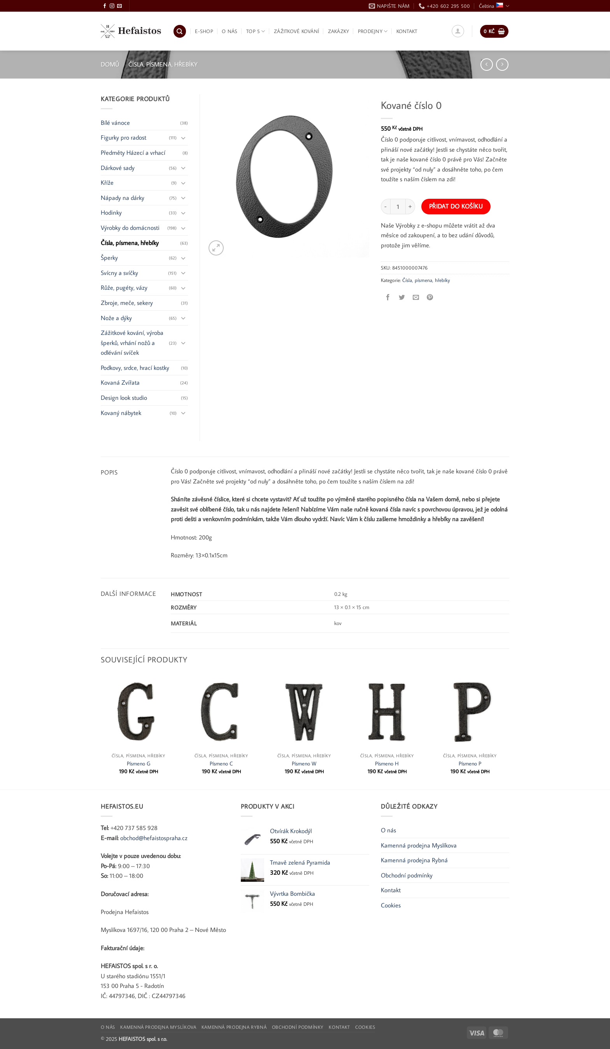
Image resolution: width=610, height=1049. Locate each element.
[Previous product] (502, 64)
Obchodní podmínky (407, 875)
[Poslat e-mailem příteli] (416, 297)
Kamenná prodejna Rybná (414, 860)
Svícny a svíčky (119, 273)
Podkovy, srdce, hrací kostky (135, 367)
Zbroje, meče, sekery (127, 302)
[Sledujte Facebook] (104, 6)
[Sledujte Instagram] (112, 6)
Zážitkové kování (296, 31)
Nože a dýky (116, 318)
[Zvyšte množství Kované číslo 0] (410, 206)
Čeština (494, 6)
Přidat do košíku (456, 206)
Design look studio (124, 397)
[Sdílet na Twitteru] (402, 297)
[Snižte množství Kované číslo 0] (385, 206)
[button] (458, 31)
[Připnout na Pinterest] (430, 297)
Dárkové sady (118, 168)
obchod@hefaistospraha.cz (154, 838)
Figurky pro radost (123, 137)
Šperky (109, 257)
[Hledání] (180, 31)
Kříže (107, 182)
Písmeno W (304, 763)
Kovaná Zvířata (120, 382)
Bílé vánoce (115, 122)
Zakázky (338, 31)
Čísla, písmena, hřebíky (163, 64)
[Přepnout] (183, 137)
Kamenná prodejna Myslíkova (419, 845)
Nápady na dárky (122, 197)
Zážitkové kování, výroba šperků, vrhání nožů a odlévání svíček (132, 342)
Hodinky (111, 212)
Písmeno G (138, 763)
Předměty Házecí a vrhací (133, 152)
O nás (229, 31)
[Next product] (486, 64)
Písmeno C (221, 763)
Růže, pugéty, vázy (124, 287)
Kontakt (406, 31)
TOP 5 (255, 31)
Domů (110, 64)
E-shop (204, 31)
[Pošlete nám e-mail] (119, 6)
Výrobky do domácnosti (130, 227)
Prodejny (373, 31)
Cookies (391, 905)
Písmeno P (470, 763)
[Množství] (398, 206)
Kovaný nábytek (121, 413)
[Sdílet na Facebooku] (388, 297)
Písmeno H (387, 763)
